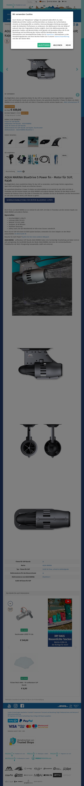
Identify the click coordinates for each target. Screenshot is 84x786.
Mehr (68, 45)
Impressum (50, 34)
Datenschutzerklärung (62, 36)
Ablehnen (57, 45)
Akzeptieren (44, 45)
